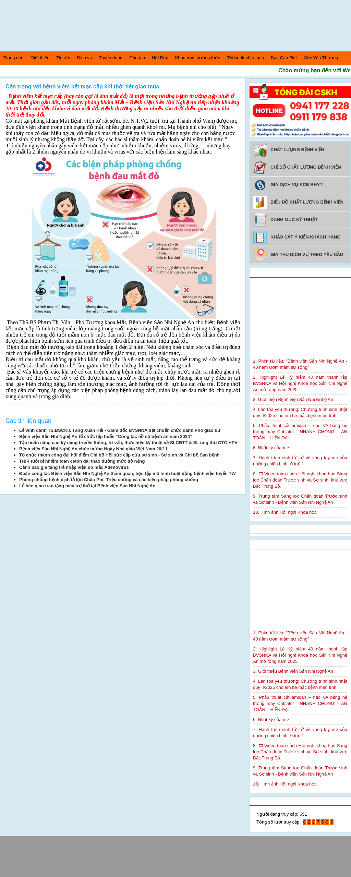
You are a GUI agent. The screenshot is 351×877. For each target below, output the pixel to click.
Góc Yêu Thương (321, 57)
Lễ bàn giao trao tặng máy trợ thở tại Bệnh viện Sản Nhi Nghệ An (87, 485)
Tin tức (63, 57)
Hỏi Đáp (160, 57)
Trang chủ (13, 57)
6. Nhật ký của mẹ (271, 447)
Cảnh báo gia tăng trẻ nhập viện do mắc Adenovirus (74, 467)
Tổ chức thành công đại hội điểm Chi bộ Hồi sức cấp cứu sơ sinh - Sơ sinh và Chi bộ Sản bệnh (119, 455)
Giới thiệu (40, 57)
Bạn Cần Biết (284, 57)
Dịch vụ (84, 57)
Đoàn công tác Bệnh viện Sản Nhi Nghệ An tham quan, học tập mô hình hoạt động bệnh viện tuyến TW (127, 473)
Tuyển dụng (111, 57)
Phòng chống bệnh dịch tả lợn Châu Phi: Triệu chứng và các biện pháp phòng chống (108, 479)
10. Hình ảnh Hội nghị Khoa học (285, 512)
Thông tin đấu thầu (245, 57)
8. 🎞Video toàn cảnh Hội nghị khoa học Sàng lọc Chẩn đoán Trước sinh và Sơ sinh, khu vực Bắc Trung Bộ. (300, 480)
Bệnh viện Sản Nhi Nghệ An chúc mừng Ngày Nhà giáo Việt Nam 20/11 (93, 448)
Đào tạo (137, 57)
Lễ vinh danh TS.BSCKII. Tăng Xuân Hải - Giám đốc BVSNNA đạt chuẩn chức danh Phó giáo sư (119, 430)
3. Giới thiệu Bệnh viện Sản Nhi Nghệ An (293, 399)
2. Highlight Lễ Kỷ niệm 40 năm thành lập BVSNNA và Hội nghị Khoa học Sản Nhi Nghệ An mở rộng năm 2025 (300, 383)
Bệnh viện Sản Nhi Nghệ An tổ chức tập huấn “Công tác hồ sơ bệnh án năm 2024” (105, 436)
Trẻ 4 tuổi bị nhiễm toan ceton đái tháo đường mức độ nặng (82, 461)
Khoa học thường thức (197, 57)
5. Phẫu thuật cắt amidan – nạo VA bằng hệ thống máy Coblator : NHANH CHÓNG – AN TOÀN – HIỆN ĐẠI (300, 431)
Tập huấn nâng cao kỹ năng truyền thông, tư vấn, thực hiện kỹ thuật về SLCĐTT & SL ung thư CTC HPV (128, 442)
